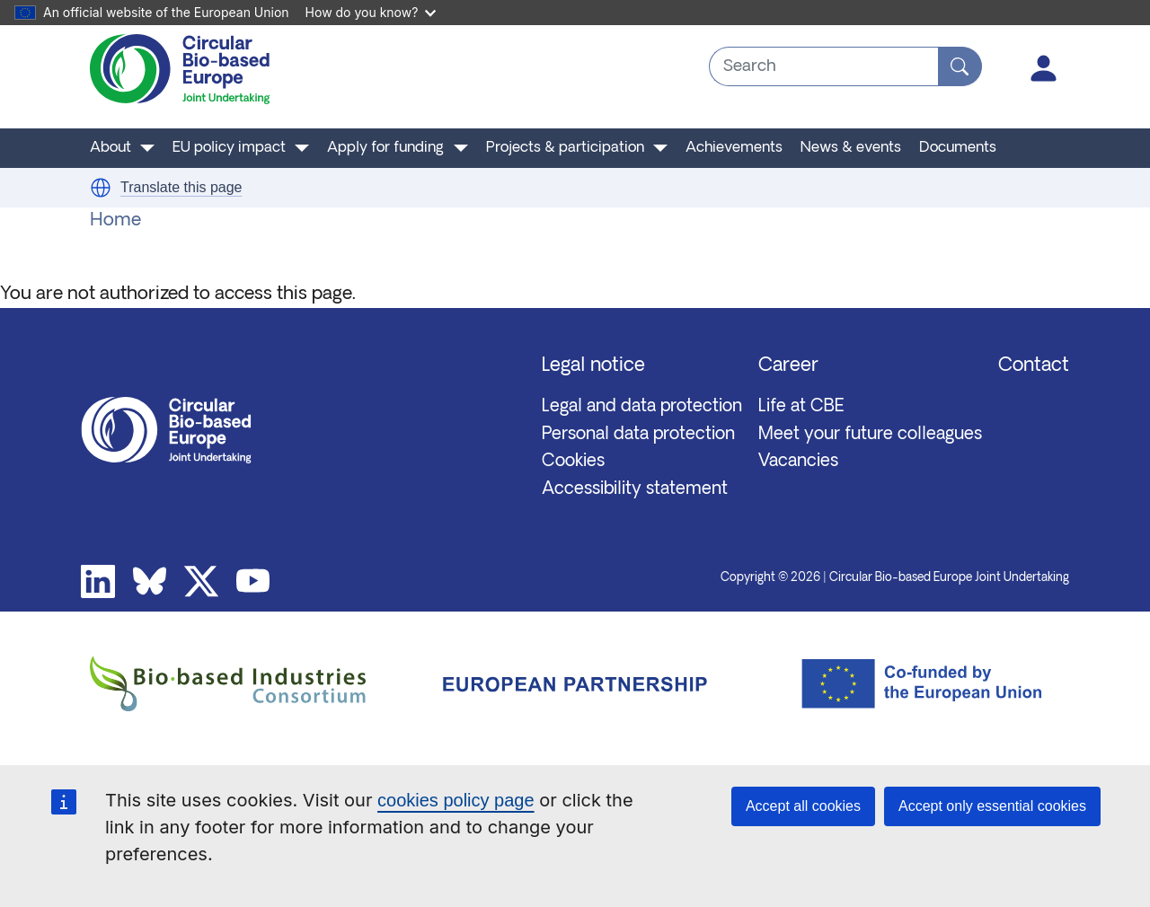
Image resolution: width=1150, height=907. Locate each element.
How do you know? (371, 12)
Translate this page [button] (181, 187)
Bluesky (150, 582)
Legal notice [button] (593, 366)
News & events (851, 148)
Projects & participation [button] (565, 148)
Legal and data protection (642, 407)
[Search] (960, 66)
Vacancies (798, 462)
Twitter (201, 582)
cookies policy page (456, 800)
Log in (1044, 68)
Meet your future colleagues (870, 435)
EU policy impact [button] (229, 148)
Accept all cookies (803, 806)
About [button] (110, 148)
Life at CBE (801, 407)
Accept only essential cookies (992, 806)
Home (115, 221)
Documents (957, 148)
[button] (100, 187)
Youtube (253, 582)
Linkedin (98, 582)
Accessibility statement (635, 489)
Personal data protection (638, 435)
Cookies (573, 462)
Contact (1033, 366)
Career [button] (788, 366)
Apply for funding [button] (385, 148)
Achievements (734, 148)
